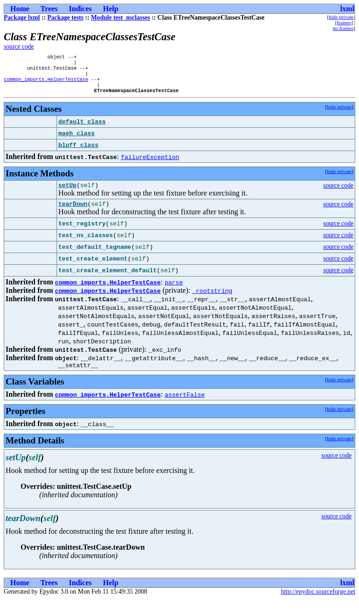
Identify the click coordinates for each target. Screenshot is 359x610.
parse (174, 291)
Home (19, 9)
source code (19, 46)
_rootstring (212, 300)
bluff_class (78, 151)
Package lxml (22, 17)
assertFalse (185, 405)
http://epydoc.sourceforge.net (318, 602)
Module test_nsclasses (121, 17)
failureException (150, 163)
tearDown (72, 213)
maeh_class (76, 140)
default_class (82, 128)
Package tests (65, 17)
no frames (343, 28)
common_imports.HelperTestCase (46, 83)
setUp (67, 193)
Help (110, 9)
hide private (341, 17)
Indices (80, 9)
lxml (347, 9)
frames (344, 22)
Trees (49, 9)
